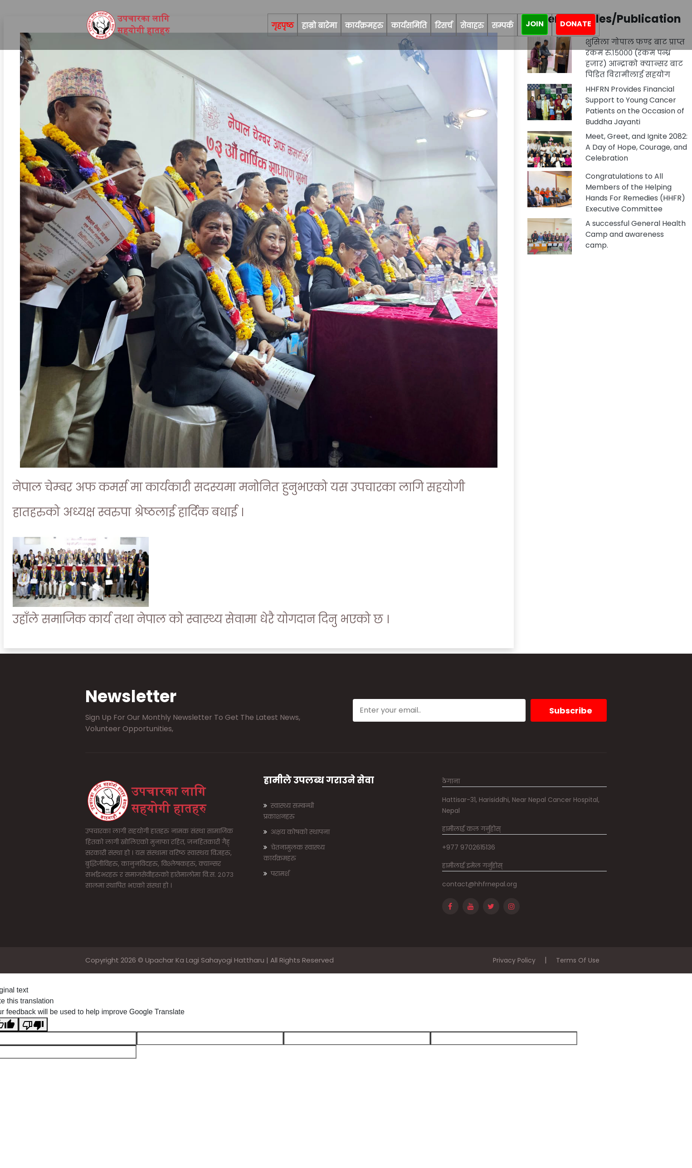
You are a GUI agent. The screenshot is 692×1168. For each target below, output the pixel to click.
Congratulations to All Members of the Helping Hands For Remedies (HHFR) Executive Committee (635, 192)
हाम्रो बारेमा (319, 25)
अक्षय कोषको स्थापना (296, 831)
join (535, 24)
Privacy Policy (514, 960)
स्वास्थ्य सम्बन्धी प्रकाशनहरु (288, 811)
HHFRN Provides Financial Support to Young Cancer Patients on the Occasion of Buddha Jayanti (634, 105)
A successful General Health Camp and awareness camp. (635, 234)
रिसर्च (443, 25)
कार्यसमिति (409, 25)
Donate (575, 24)
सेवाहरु (471, 25)
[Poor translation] (33, 1024)
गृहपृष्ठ (283, 24)
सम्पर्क (502, 25)
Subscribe (570, 710)
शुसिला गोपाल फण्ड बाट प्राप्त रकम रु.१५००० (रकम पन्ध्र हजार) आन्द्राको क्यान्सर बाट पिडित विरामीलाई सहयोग (635, 58)
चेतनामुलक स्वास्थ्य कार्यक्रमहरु (294, 853)
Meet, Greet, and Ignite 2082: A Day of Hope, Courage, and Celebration (636, 147)
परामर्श (276, 873)
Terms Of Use (577, 960)
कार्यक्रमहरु (364, 25)
